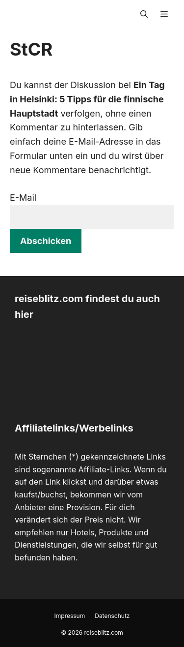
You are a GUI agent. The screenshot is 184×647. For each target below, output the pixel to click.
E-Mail (23, 197)
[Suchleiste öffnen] (144, 14)
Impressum (69, 615)
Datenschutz (112, 615)
